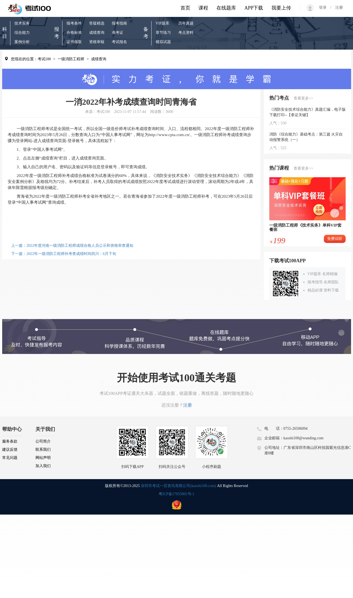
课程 (203, 8)
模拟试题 (163, 42)
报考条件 (74, 23)
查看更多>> (303, 98)
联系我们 (43, 449)
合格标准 (74, 33)
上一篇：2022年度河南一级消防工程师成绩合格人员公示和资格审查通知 (72, 246)
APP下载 (253, 8)
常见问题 (9, 458)
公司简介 (43, 441)
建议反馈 (9, 449)
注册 (337, 7)
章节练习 (163, 33)
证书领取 (74, 42)
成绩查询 (96, 33)
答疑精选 (96, 23)
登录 (324, 7)
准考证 (117, 33)
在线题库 (226, 8)
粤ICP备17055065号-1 (176, 494)
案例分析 (22, 42)
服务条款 (9, 441)
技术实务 (22, 23)
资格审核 (96, 42)
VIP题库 (163, 23)
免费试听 (334, 239)
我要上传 (281, 8)
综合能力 (22, 33)
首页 (185, 8)
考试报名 (119, 42)
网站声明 (43, 458)
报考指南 (119, 23)
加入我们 (43, 466)
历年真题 (186, 23)
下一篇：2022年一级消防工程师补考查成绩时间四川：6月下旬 (63, 254)
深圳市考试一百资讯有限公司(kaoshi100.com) (178, 486)
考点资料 (186, 33)
